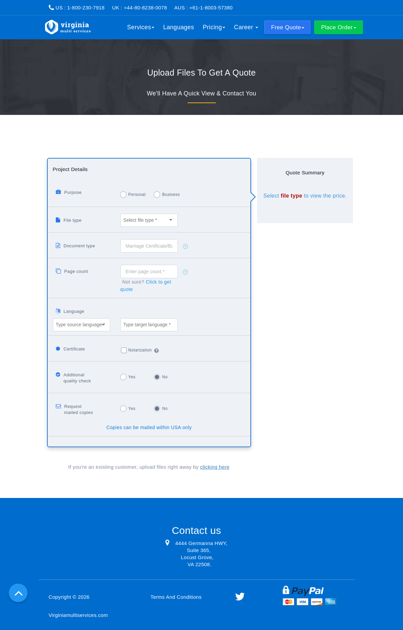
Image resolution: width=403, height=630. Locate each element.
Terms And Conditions (176, 597)
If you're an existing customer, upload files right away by (149, 467)
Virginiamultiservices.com (78, 615)
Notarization (140, 350)
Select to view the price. (305, 196)
